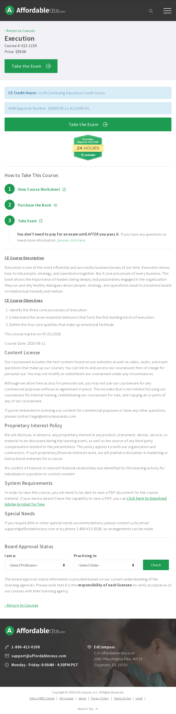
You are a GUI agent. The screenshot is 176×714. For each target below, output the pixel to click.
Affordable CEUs (35, 10)
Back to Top (86, 709)
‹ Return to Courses (20, 31)
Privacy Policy (100, 698)
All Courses (66, 698)
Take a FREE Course (42, 698)
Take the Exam (31, 66)
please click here (71, 240)
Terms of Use (122, 698)
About (82, 698)
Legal (139, 698)
